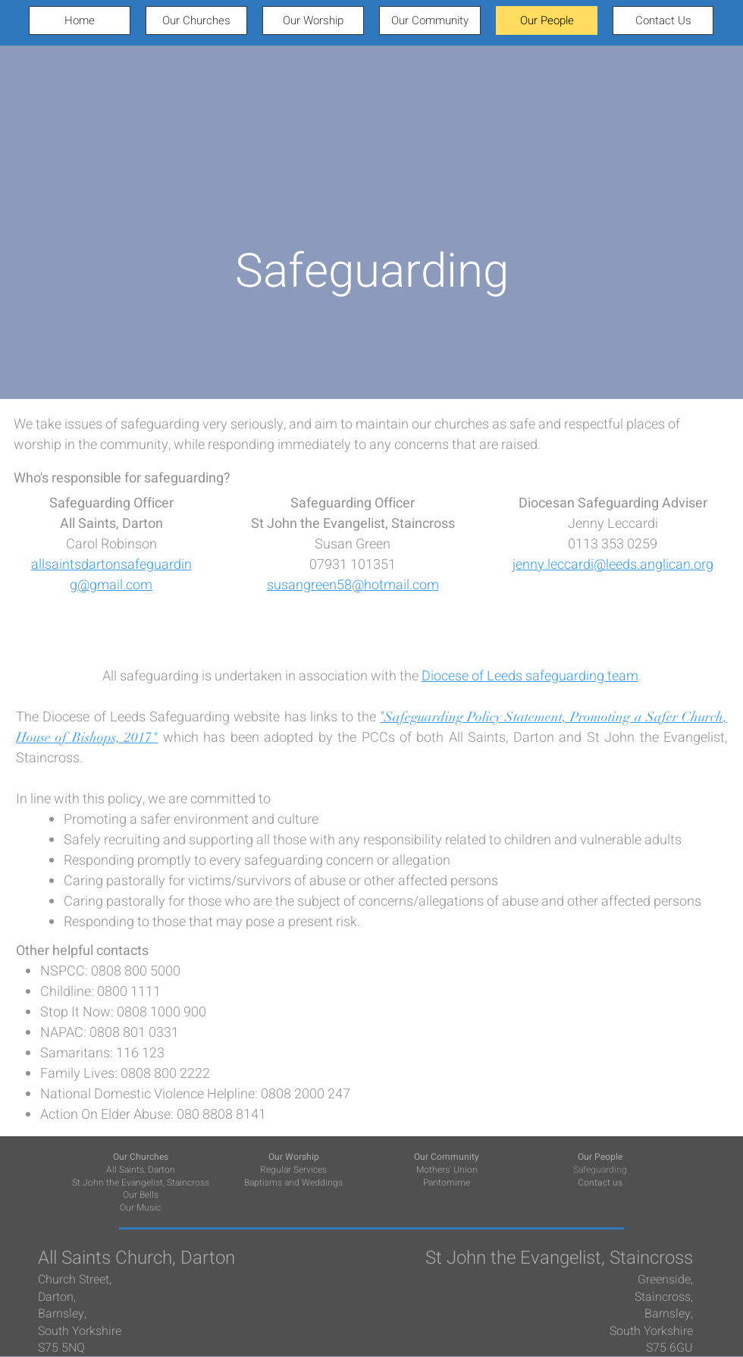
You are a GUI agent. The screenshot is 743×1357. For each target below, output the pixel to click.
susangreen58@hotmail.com (353, 585)
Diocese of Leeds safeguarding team (530, 676)
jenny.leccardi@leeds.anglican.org (613, 564)
